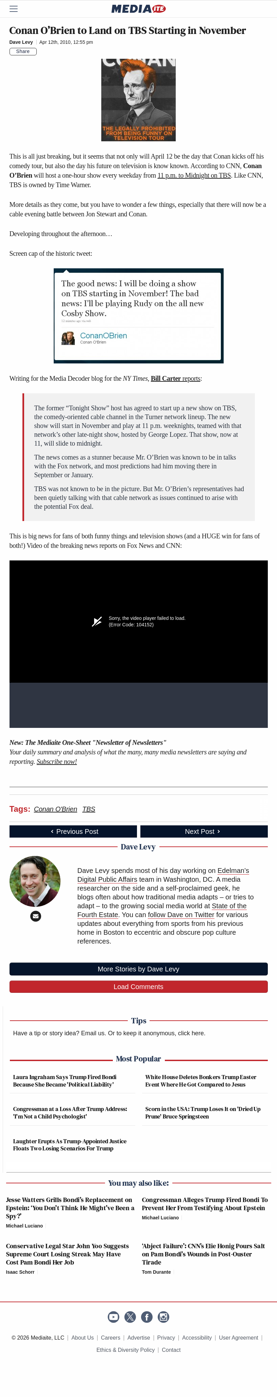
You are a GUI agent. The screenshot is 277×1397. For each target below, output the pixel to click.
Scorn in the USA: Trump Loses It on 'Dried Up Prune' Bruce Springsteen (202, 1113)
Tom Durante (156, 1272)
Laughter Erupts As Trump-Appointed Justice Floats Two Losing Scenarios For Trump (70, 1145)
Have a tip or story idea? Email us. (59, 1033)
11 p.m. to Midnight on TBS (194, 175)
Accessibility (197, 1338)
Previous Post (74, 831)
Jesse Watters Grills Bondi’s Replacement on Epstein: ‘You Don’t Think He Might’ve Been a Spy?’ (70, 1208)
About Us (82, 1338)
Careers (110, 1338)
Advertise (138, 1338)
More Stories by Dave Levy (138, 969)
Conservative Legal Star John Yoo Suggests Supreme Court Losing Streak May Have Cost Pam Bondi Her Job (67, 1254)
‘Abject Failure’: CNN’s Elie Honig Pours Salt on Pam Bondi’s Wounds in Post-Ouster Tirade (203, 1254)
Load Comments (138, 986)
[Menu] (18, 8)
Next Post (203, 831)
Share (23, 51)
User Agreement (238, 1338)
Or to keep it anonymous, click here (156, 1033)
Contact (171, 1350)
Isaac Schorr (20, 1272)
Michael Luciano (24, 1226)
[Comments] (40, 51)
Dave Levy (21, 42)
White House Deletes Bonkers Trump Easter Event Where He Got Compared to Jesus (200, 1081)
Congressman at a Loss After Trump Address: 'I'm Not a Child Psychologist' (70, 1113)
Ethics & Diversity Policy (126, 1350)
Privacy (166, 1338)
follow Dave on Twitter (181, 914)
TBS (88, 809)
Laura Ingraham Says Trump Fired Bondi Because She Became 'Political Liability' (65, 1081)
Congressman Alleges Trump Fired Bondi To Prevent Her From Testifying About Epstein (205, 1204)
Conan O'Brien (55, 809)
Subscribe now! (57, 761)
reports (176, 378)
